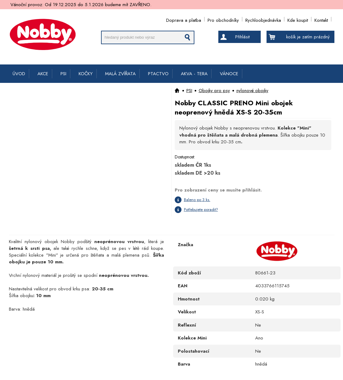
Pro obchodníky (223, 19)
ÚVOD (19, 73)
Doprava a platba (183, 19)
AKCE (42, 73)
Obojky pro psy (214, 90)
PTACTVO (158, 73)
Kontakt (321, 19)
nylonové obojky (252, 90)
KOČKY (86, 73)
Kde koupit (297, 19)
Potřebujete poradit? (201, 209)
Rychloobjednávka (263, 19)
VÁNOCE (229, 73)
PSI (63, 73)
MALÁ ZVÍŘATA (120, 73)
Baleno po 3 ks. (197, 200)
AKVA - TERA (194, 73)
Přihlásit (242, 36)
